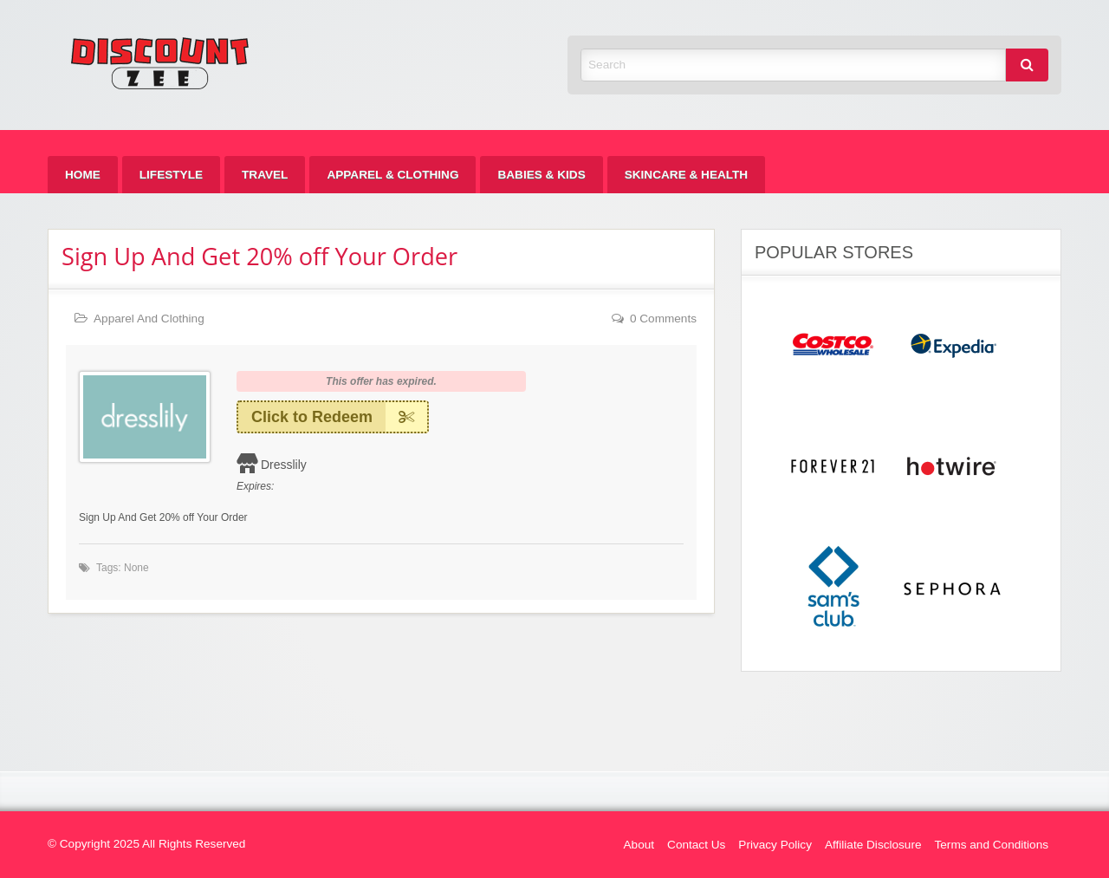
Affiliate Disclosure (873, 844)
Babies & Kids (541, 174)
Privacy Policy (775, 844)
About (639, 844)
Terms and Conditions (991, 844)
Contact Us (696, 844)
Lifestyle (171, 174)
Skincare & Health (686, 174)
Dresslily (284, 465)
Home (83, 174)
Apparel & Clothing (392, 174)
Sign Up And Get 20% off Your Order (259, 256)
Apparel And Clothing (149, 318)
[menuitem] (83, 174)
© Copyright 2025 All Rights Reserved (146, 843)
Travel (265, 174)
